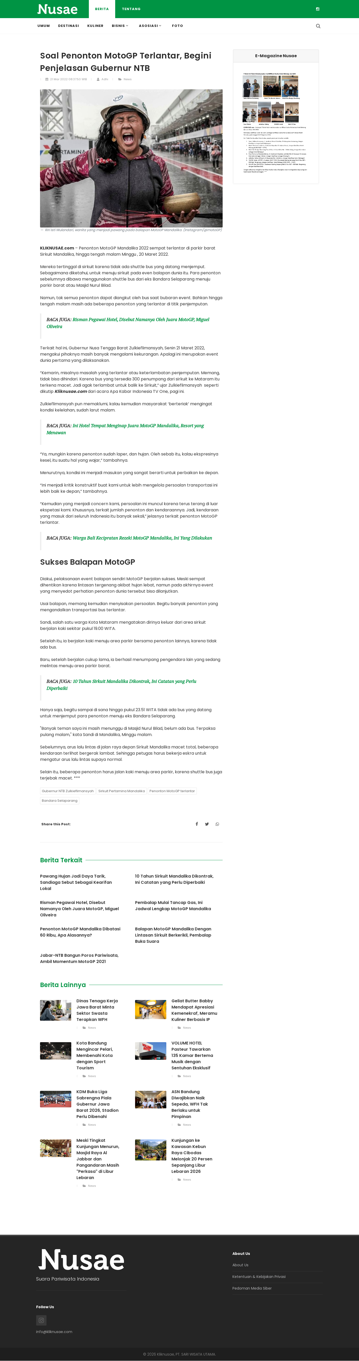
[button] (239, 123)
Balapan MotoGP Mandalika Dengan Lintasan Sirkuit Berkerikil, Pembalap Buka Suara (173, 935)
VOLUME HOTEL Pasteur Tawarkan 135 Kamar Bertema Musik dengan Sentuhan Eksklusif (192, 1055)
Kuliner (95, 25)
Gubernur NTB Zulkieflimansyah (68, 791)
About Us (240, 1265)
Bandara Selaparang (59, 800)
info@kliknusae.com (54, 1331)
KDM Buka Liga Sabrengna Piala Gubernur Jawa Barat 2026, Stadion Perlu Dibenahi (97, 1104)
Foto (177, 25)
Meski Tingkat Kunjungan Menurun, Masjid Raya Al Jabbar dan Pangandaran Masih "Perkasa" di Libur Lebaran (97, 1159)
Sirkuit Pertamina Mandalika (121, 791)
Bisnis (120, 25)
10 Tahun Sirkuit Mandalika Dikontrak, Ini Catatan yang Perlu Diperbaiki (174, 879)
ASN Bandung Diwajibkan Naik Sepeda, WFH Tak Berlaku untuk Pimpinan (189, 1104)
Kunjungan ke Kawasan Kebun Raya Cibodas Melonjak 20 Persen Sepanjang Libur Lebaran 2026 (191, 1155)
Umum (43, 25)
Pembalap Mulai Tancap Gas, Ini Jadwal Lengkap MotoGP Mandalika (173, 906)
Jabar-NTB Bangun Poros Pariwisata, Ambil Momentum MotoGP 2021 (79, 958)
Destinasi (68, 25)
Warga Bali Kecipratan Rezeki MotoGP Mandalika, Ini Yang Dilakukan (142, 538)
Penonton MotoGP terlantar (172, 791)
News (125, 79)
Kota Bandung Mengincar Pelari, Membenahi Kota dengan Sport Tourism (94, 1055)
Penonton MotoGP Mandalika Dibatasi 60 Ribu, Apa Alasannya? (80, 932)
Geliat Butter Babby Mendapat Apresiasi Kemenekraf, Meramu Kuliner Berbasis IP (194, 1010)
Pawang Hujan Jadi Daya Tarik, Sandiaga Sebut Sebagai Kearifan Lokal (76, 882)
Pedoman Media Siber (252, 1288)
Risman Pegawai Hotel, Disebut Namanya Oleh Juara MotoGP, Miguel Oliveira (79, 909)
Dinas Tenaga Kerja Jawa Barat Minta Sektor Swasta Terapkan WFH (97, 1010)
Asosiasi (150, 25)
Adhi (102, 79)
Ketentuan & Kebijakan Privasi (259, 1276)
